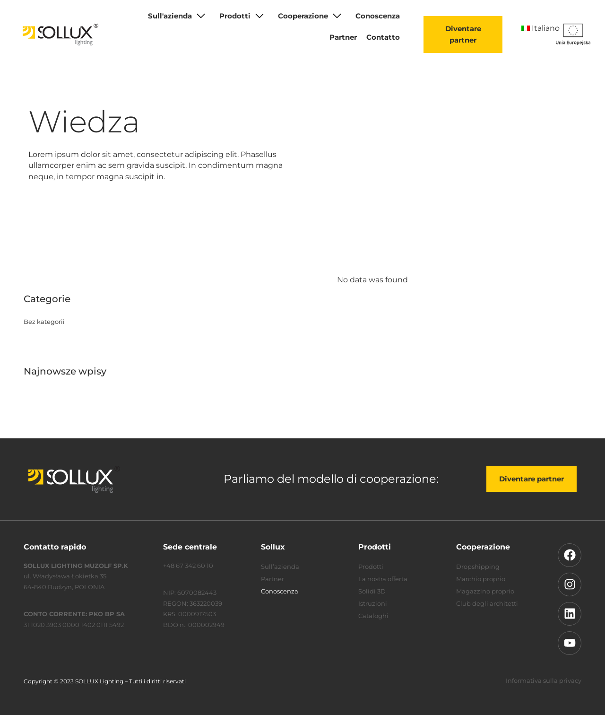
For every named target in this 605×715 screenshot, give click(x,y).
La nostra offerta (382, 579)
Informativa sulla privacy (543, 680)
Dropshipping (478, 566)
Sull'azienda (170, 15)
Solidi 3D (372, 591)
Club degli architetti (487, 603)
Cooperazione (303, 15)
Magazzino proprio (485, 591)
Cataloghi (373, 615)
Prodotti (235, 15)
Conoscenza (377, 15)
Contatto (383, 37)
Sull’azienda (280, 566)
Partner (343, 37)
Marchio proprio (480, 579)
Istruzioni (372, 603)
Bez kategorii (44, 321)
